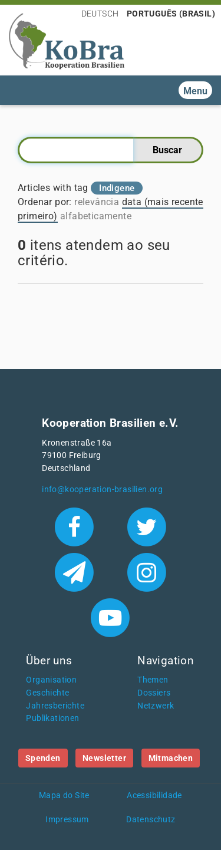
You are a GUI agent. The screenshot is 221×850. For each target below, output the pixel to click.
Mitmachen (171, 758)
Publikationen (52, 718)
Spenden (43, 758)
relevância (96, 201)
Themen (152, 680)
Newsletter (104, 758)
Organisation (51, 680)
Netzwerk (155, 706)
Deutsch (100, 13)
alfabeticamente (95, 216)
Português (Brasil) (171, 13)
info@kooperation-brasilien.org (102, 490)
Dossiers (153, 693)
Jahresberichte (55, 706)
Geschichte (47, 693)
